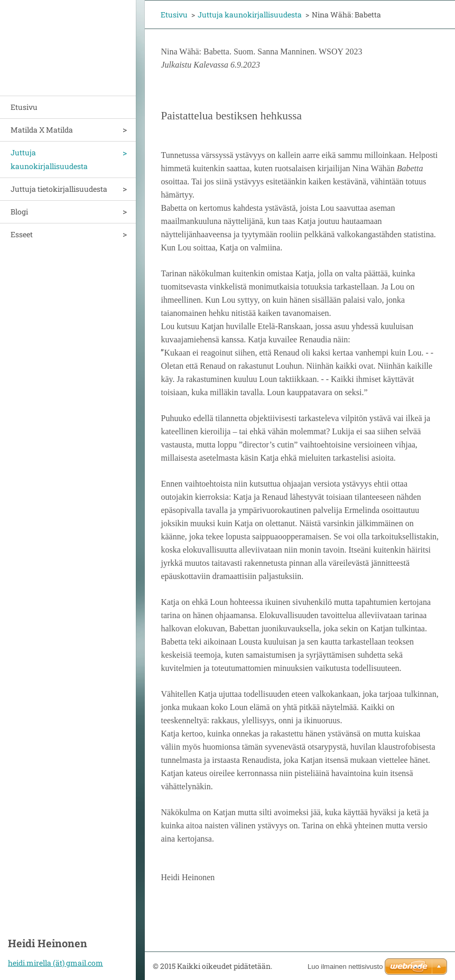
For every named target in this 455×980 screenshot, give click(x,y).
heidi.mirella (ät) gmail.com (55, 963)
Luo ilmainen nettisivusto (345, 966)
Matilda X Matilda (42, 130)
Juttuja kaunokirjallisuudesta (49, 159)
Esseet (22, 234)
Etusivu (24, 107)
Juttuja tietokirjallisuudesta (59, 189)
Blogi (19, 212)
